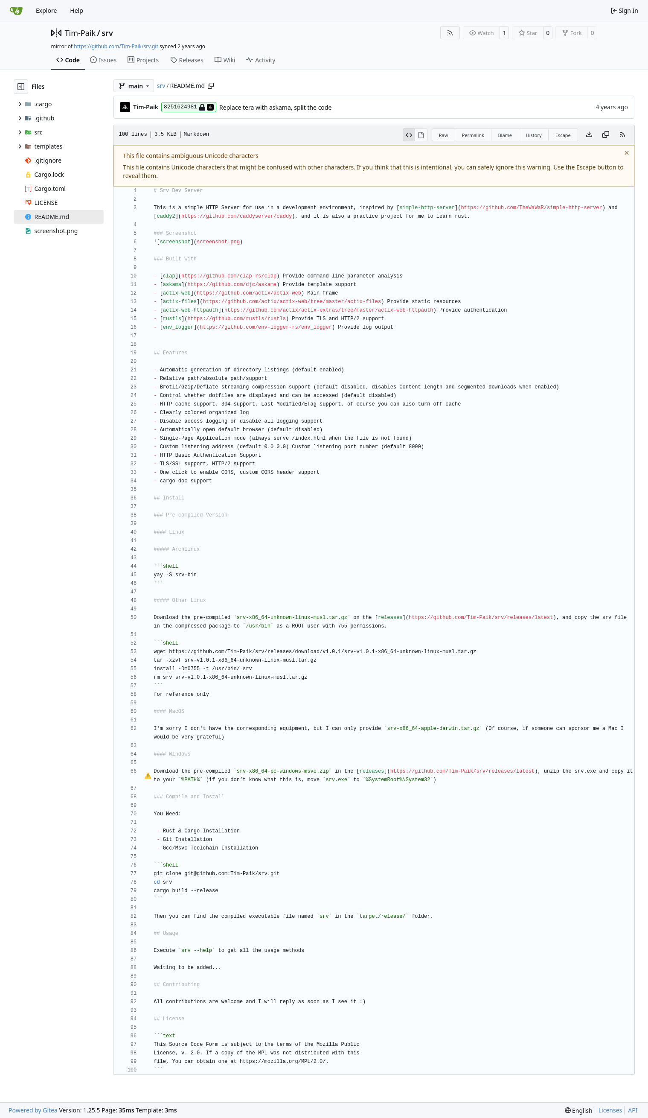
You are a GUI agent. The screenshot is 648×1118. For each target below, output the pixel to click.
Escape (563, 135)
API (632, 1110)
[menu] (579, 1110)
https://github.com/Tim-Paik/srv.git (116, 46)
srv (107, 33)
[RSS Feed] (450, 32)
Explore (46, 10)
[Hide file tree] (21, 86)
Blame (505, 135)
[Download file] (589, 135)
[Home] (16, 10)
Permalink (473, 135)
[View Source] (409, 134)
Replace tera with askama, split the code (275, 107)
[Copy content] (606, 135)
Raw (443, 135)
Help (76, 10)
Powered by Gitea (33, 1110)
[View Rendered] (421, 134)
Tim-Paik (80, 33)
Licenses (610, 1110)
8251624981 (189, 107)
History (533, 135)
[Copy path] (211, 86)
